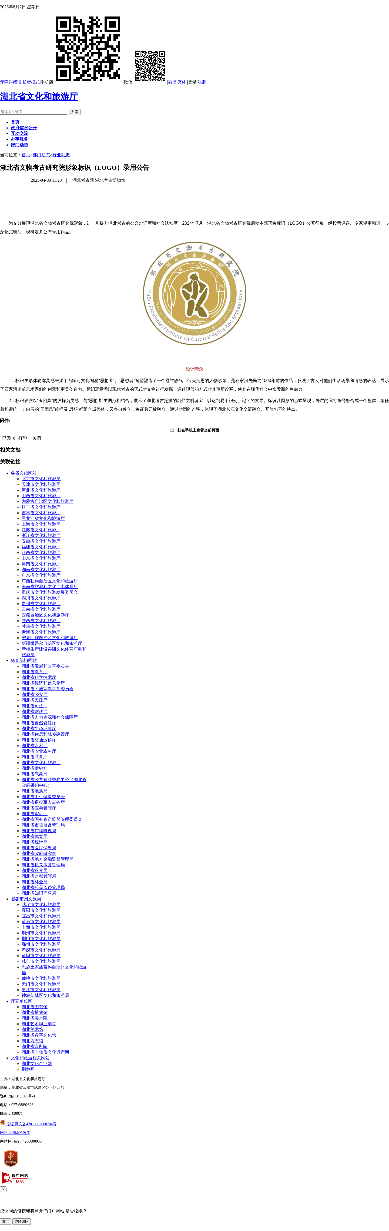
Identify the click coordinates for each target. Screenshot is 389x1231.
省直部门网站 (24, 660)
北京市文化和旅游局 (41, 478)
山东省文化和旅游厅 (41, 558)
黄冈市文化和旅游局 (41, 955)
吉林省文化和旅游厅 (41, 512)
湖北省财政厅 (35, 711)
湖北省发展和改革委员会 (45, 666)
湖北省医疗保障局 (39, 847)
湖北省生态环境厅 (39, 728)
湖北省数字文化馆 (39, 1035)
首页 (26, 154)
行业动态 (61, 154)
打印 (22, 438)
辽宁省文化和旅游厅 (41, 507)
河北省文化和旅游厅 (41, 490)
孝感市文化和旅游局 (41, 950)
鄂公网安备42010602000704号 (28, 1124)
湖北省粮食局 (35, 870)
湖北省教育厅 (35, 671)
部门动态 (41, 154)
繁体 (181, 82)
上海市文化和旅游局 (41, 524)
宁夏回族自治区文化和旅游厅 (50, 637)
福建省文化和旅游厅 (41, 547)
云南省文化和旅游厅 (41, 609)
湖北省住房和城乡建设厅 (45, 734)
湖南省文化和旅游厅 (41, 569)
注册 (201, 82)
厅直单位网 (21, 1001)
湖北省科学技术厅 (39, 677)
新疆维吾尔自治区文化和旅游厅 (52, 643)
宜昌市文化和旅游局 (41, 916)
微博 (172, 82)
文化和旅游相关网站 (30, 1058)
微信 (145, 82)
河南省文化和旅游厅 (41, 564)
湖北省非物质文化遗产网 (45, 1052)
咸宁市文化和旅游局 (41, 961)
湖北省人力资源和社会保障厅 (50, 717)
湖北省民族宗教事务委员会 (47, 688)
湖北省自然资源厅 (39, 723)
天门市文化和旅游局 (41, 984)
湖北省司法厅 (35, 706)
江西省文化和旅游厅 (41, 552)
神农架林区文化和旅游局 (45, 995)
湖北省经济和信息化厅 (43, 683)
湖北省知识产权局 (39, 893)
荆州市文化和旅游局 (41, 933)
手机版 (82, 82)
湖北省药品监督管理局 (43, 887)
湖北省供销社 (35, 768)
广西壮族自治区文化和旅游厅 (50, 581)
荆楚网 (28, 1069)
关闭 (36, 438)
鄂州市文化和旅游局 (41, 944)
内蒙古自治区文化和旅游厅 (47, 501)
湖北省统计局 (35, 842)
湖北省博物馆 (35, 1012)
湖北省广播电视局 (39, 830)
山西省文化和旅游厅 (41, 495)
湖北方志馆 (32, 1040)
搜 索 (74, 112)
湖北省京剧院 (35, 1046)
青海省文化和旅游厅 (41, 632)
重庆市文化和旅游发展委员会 (50, 592)
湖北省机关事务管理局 (43, 864)
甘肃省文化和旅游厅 (41, 626)
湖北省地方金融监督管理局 (47, 859)
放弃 (5, 1221)
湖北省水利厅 (35, 745)
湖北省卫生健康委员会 (43, 796)
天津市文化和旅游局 (41, 484)
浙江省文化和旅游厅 (41, 535)
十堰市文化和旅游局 (41, 927)
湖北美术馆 (32, 1029)
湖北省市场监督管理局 (43, 825)
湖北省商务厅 (35, 757)
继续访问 (22, 1221)
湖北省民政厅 (35, 700)
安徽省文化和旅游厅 (41, 541)
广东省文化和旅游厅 (41, 575)
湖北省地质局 (35, 791)
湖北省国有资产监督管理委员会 (52, 819)
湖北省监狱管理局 (39, 876)
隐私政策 (22, 1133)
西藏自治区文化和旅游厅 (45, 615)
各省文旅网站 (24, 473)
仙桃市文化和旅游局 (41, 978)
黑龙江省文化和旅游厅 (43, 518)
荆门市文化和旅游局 (41, 938)
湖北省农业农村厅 (39, 751)
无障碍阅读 (11, 82)
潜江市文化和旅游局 (41, 989)
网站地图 (7, 1133)
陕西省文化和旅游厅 (41, 620)
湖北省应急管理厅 (39, 808)
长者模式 (31, 82)
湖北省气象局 (35, 774)
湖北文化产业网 (37, 1063)
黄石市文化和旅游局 (41, 921)
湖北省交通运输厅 (39, 740)
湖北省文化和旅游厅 (39, 96)
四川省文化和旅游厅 (41, 598)
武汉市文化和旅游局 (41, 904)
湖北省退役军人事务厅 (43, 802)
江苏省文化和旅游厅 (41, 529)
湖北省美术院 (35, 1018)
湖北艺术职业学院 (39, 1023)
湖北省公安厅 (35, 694)
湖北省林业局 (35, 882)
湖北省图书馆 (35, 1006)
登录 (192, 82)
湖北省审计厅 (35, 813)
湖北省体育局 (35, 836)
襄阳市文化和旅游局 (41, 910)
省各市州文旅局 (26, 899)
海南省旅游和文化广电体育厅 (50, 586)
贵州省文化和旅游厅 (41, 603)
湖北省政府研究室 (39, 853)
